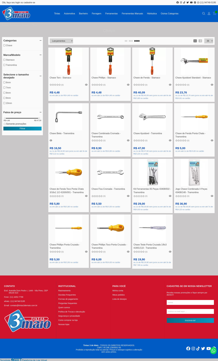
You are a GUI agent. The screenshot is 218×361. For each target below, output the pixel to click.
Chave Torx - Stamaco (60, 78)
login (18, 2)
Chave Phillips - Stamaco (104, 78)
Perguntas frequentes (67, 303)
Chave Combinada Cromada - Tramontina (106, 135)
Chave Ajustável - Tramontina (147, 133)
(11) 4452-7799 (16, 297)
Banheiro (83, 13)
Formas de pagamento (68, 299)
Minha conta (118, 291)
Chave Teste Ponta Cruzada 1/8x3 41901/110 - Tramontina (150, 246)
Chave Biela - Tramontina (62, 133)
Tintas (57, 13)
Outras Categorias (170, 13)
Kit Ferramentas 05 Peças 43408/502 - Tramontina (152, 190)
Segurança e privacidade (69, 316)
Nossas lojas (63, 324)
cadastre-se (29, 2)
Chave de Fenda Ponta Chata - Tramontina (190, 135)
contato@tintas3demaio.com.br (23, 305)
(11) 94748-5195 (206, 2)
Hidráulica (152, 13)
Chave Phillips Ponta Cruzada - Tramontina (65, 246)
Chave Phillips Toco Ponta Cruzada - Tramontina (109, 246)
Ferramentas (111, 13)
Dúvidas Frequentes (67, 295)
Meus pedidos (119, 295)
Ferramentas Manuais (132, 13)
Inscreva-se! (190, 320)
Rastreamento (64, 291)
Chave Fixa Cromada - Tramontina (108, 189)
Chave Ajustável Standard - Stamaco (193, 78)
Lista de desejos (120, 299)
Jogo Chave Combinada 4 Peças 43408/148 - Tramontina (191, 190)
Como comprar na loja (68, 320)
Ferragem (96, 13)
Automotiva (69, 13)
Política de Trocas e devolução (71, 312)
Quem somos (64, 307)
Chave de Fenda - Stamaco (146, 78)
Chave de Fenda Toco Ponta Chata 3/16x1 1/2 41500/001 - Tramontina (67, 190)
